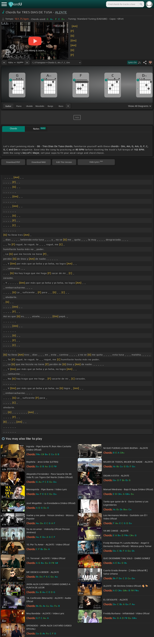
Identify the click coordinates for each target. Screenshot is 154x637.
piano (19, 106)
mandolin (39, 106)
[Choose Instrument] (68, 106)
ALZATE (61, 12)
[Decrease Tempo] (4, 62)
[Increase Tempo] (27, 62)
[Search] (141, 4)
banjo (50, 106)
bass (61, 106)
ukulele (29, 106)
